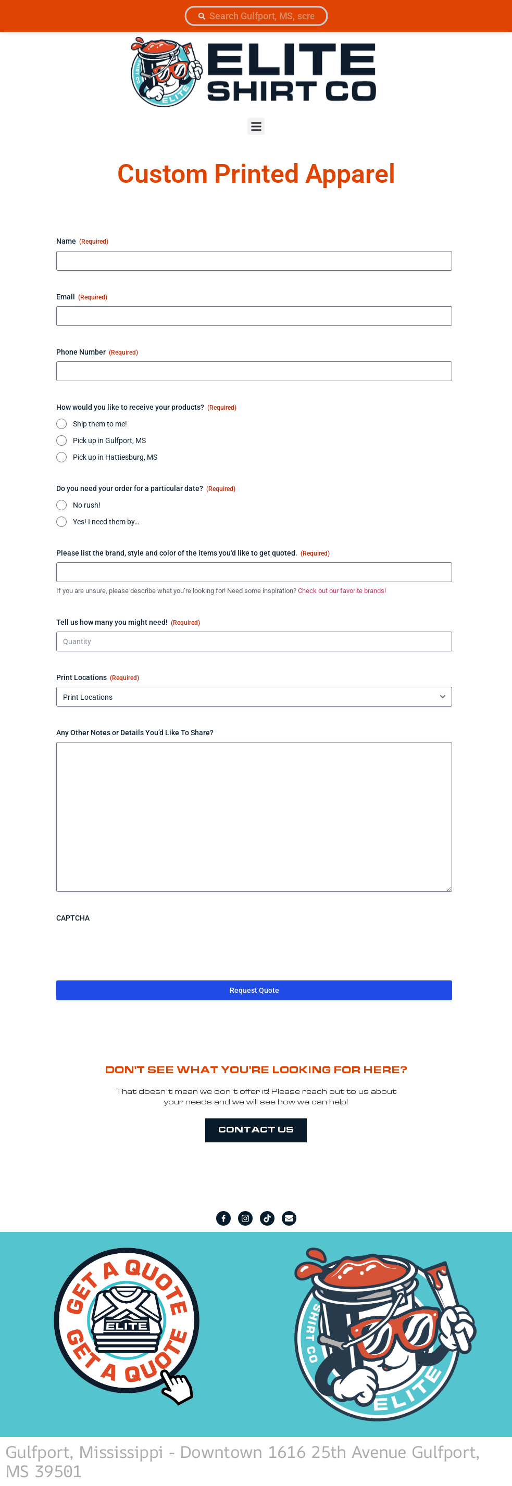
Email (81, 297)
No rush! (87, 505)
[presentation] (135, 947)
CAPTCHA (73, 918)
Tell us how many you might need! (128, 622)
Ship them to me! (100, 424)
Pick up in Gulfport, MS (109, 440)
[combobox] (256, 16)
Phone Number (97, 352)
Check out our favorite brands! (342, 591)
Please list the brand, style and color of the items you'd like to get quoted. (193, 553)
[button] (256, 126)
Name (82, 241)
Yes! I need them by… (106, 522)
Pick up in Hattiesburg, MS (115, 457)
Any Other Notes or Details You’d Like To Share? (135, 732)
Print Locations (97, 678)
